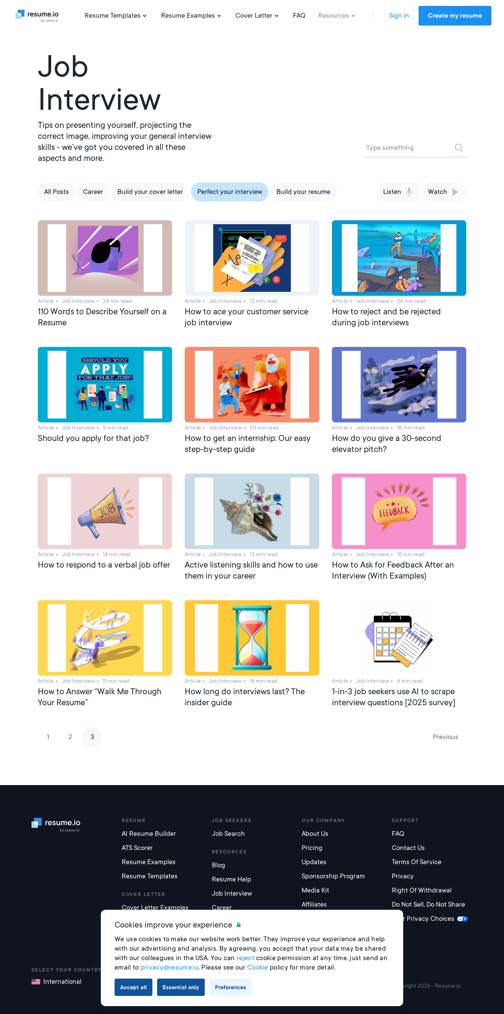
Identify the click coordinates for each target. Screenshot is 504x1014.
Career (93, 191)
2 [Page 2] (70, 737)
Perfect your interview (229, 191)
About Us (315, 833)
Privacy (403, 876)
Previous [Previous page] (445, 737)
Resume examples (149, 862)
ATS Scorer (137, 848)
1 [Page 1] (48, 737)
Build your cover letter (150, 191)
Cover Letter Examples (155, 907)
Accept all (133, 987)
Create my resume (455, 15)
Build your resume (303, 191)
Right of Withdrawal (422, 890)
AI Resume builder (149, 833)
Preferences (230, 987)
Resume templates (150, 876)
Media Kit (315, 890)
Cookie (257, 967)
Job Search (228, 833)
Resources (337, 16)
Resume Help (231, 879)
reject (245, 958)
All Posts (56, 191)
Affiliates (314, 904)
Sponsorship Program (333, 876)
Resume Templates (116, 16)
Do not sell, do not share (428, 904)
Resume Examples (192, 16)
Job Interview (232, 893)
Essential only (181, 987)
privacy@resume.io (169, 967)
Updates (314, 862)
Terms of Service (416, 862)
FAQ (299, 15)
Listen (398, 192)
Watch (444, 192)
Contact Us (408, 848)
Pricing (312, 848)
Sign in (399, 15)
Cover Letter (257, 16)
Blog (218, 865)
